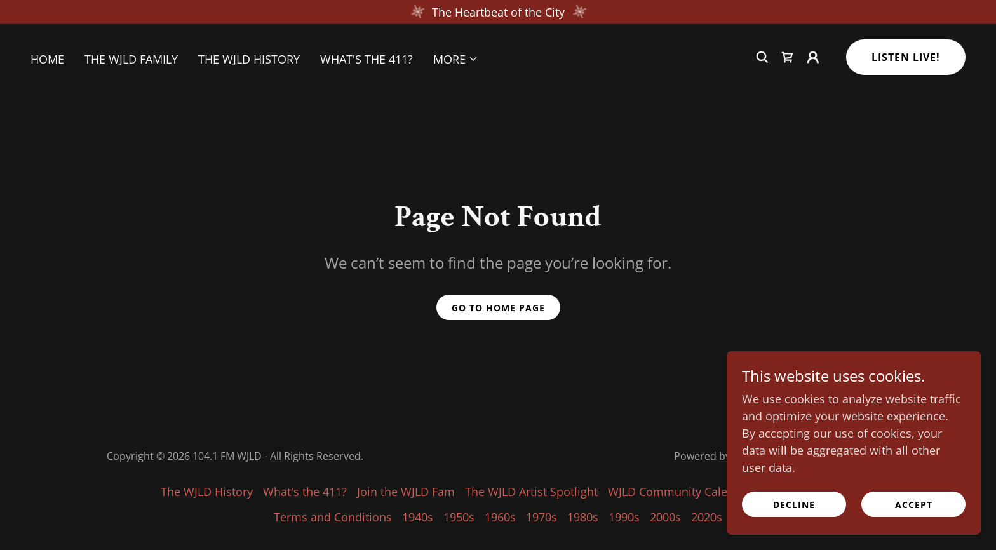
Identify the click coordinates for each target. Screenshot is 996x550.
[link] (787, 57)
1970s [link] (541, 517)
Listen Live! (906, 57)
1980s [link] (582, 517)
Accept (913, 505)
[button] (455, 59)
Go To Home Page (498, 308)
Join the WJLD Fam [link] (406, 491)
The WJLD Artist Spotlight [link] (531, 491)
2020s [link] (706, 517)
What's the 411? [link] (366, 59)
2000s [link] (665, 517)
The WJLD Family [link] (131, 59)
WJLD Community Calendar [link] (680, 491)
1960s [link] (500, 517)
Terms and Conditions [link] (333, 517)
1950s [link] (458, 517)
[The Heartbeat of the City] (498, 12)
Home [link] (47, 59)
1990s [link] (624, 517)
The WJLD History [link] (249, 59)
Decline (794, 505)
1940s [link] (417, 517)
